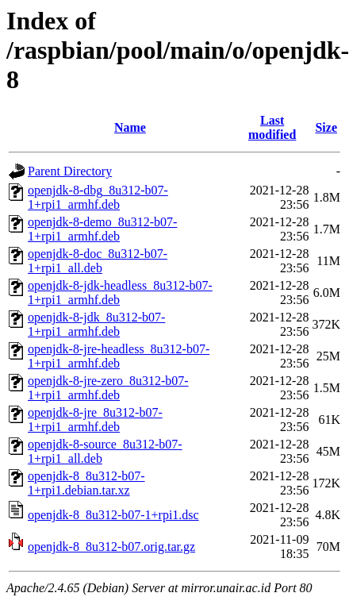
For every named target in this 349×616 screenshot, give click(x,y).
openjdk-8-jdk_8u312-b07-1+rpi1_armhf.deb (96, 324)
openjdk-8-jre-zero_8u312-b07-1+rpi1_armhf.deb (108, 388)
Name (130, 127)
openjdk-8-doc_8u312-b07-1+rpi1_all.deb (97, 261)
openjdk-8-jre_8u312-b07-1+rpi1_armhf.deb (95, 419)
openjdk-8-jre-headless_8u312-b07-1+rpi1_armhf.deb (118, 356)
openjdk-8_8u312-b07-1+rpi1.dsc (113, 515)
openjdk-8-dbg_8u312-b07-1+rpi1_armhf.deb (98, 197)
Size (326, 127)
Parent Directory (70, 171)
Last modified (272, 127)
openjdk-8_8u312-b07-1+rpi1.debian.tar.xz (86, 483)
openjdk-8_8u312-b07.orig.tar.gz (111, 546)
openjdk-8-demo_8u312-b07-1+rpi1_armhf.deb (102, 229)
